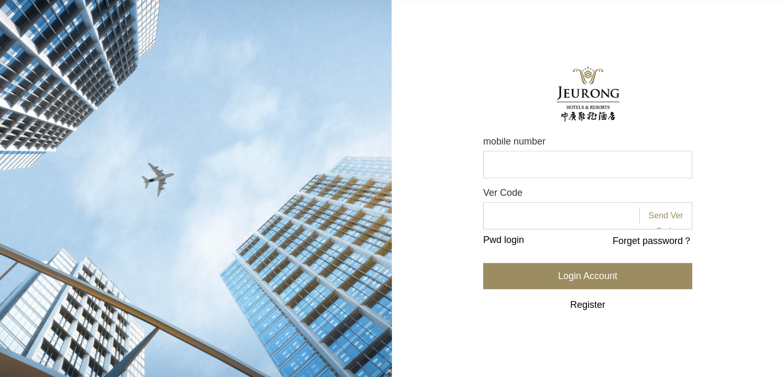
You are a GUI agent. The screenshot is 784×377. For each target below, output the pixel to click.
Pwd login (503, 240)
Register (587, 305)
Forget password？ (652, 241)
